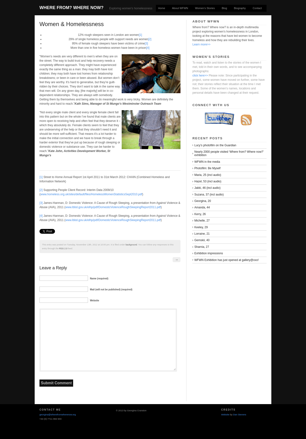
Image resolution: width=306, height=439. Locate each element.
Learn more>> (201, 44)
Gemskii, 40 (201, 240)
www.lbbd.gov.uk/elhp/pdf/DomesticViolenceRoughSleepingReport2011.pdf (113, 207)
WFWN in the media (207, 161)
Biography (240, 8)
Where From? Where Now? (71, 7)
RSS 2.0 (63, 248)
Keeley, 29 (201, 227)
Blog (224, 8)
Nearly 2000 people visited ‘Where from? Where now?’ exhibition (229, 153)
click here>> (200, 75)
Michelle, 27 (202, 220)
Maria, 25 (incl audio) (207, 175)
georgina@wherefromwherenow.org (57, 414)
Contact (257, 8)
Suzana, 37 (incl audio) (209, 194)
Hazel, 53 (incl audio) (207, 181)
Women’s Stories (205, 8)
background (131, 245)
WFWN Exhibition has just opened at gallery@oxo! (226, 260)
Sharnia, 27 (201, 247)
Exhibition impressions (208, 253)
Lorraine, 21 (202, 233)
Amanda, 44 (202, 207)
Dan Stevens (239, 414)
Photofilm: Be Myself (207, 168)
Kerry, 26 (200, 214)
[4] (147, 47)
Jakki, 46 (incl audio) (207, 188)
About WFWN (180, 8)
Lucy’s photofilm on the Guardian (215, 145)
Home (161, 8)
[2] (149, 39)
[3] (146, 43)
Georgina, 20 (202, 201)
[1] (140, 35)
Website (225, 414)
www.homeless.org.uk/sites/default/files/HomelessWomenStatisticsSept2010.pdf (91, 194)
